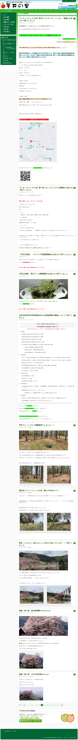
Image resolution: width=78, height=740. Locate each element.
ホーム (5, 14)
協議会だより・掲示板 (9, 22)
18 (36, 705)
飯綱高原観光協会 (7, 63)
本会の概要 (7, 17)
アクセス (73, 1)
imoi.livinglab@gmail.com (25, 239)
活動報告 (30, 427)
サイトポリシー (66, 1)
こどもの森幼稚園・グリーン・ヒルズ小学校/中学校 (9, 49)
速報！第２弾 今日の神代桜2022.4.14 (34, 674)
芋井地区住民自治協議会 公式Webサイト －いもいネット (16, 5)
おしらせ (26, 22)
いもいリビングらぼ (8, 24)
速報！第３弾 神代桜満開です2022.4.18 (34, 611)
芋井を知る (6, 26)
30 (51, 705)
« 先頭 (24, 705)
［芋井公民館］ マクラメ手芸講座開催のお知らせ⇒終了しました (45, 254)
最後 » (62, 705)
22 (47, 705)
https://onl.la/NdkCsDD (37, 167)
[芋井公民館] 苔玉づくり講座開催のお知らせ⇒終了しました (43, 274)
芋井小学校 (5, 60)
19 (39, 705)
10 (31, 705)
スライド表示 (30, 22)
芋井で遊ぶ (6, 29)
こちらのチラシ (26, 303)
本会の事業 (6, 19)
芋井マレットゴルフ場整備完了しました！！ (37, 425)
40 (54, 705)
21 (44, 705)
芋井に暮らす (7, 31)
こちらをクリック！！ (69, 38)
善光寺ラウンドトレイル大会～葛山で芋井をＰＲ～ (39, 491)
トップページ (3, 10)
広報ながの (5, 56)
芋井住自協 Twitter (8, 58)
